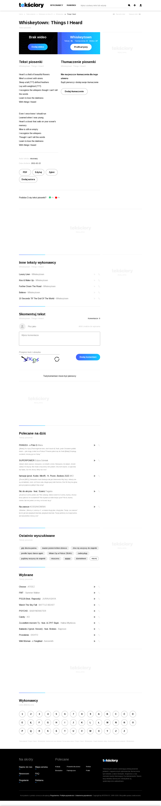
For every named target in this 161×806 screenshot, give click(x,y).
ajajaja (67, 559)
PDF (25, 172)
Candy (22, 617)
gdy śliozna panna (28, 548)
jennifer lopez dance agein (32, 553)
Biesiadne (58, 770)
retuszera (55, 559)
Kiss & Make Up (26, 280)
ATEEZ (31, 587)
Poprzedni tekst (119, 14)
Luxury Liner (24, 274)
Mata (40, 445)
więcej (94, 558)
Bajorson (61, 629)
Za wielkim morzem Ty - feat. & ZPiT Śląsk (39, 623)
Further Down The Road (30, 286)
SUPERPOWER (26, 460)
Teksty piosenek (30, 14)
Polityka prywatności (67, 795)
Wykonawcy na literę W (45, 14)
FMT (21, 593)
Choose (23, 587)
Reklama (39, 780)
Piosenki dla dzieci (73, 767)
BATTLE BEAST (46, 605)
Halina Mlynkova (67, 623)
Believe (22, 292)
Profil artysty (81, 47)
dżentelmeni (81, 559)
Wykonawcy (56, 5)
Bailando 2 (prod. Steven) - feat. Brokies (38, 629)
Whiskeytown (59, 14)
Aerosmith (48, 641)
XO (27, 617)
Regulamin (24, 780)
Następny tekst (135, 14)
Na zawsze (24, 507)
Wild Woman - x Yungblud (31, 641)
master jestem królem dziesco (54, 548)
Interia (21, 14)
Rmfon (88, 767)
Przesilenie (24, 635)
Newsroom (24, 774)
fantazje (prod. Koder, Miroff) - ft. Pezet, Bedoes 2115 (44, 476)
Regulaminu (54, 795)
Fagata (49, 491)
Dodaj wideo (38, 47)
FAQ (37, 774)
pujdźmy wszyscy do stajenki (33, 559)
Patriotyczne (71, 770)
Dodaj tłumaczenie (74, 91)
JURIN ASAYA (48, 599)
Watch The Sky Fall (28, 605)
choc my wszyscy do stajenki (85, 548)
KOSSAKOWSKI (38, 507)
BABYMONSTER (37, 611)
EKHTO (33, 635)
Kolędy (57, 767)
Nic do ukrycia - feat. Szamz (32, 491)
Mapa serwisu (41, 767)
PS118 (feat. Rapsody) (30, 599)
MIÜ (72, 476)
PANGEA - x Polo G (28, 445)
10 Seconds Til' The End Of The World (36, 298)
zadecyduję (82, 553)
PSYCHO (23, 611)
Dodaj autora (28, 179)
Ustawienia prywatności (83, 795)
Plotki (88, 770)
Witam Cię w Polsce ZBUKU (60, 553)
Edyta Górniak (41, 460)
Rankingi (71, 5)
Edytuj (38, 172)
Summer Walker (32, 593)
